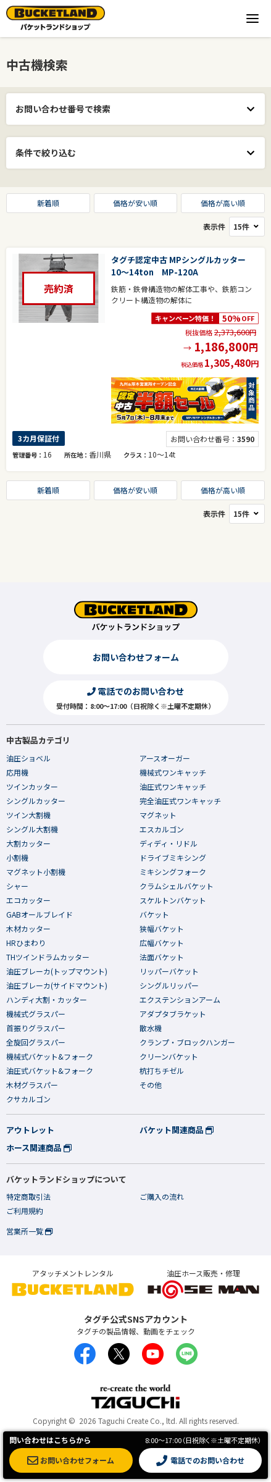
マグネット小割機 (35, 871)
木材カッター (28, 928)
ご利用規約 (24, 1210)
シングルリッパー (169, 985)
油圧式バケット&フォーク (49, 1070)
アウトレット (30, 1130)
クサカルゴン (28, 1099)
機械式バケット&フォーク (49, 1056)
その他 (151, 1084)
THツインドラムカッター (48, 957)
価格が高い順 (223, 203)
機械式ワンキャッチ (173, 772)
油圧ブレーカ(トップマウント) (56, 971)
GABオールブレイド (39, 914)
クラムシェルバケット (177, 886)
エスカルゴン (162, 829)
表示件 (234, 227)
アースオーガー (165, 758)
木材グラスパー (32, 1084)
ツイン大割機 (28, 815)
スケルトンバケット (173, 900)
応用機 (17, 772)
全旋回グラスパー (35, 1042)
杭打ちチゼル (162, 1070)
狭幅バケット (162, 928)
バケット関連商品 (177, 1130)
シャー (17, 886)
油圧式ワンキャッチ (173, 786)
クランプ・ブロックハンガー (187, 1042)
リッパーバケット (169, 971)
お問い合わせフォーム (136, 657)
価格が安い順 (135, 203)
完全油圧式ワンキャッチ (180, 800)
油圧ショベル (28, 758)
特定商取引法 (28, 1196)
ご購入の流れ (162, 1196)
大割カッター (28, 843)
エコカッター (28, 900)
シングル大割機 (32, 829)
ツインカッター (32, 786)
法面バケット (162, 957)
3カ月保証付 (38, 438)
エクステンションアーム (180, 999)
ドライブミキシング (173, 857)
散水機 (151, 1028)
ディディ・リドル (169, 843)
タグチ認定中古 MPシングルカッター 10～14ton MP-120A (182, 266)
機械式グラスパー (35, 1013)
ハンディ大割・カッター (46, 999)
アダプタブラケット (173, 1013)
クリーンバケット (169, 1056)
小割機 (17, 857)
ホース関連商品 (39, 1147)
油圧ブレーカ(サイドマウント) (56, 985)
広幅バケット (162, 942)
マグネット (158, 815)
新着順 (48, 203)
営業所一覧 (29, 1231)
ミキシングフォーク (173, 871)
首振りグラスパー (35, 1028)
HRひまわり (26, 942)
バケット (154, 914)
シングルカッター (35, 800)
